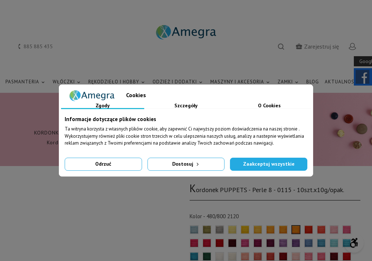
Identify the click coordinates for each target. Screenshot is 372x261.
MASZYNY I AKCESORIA (241, 82)
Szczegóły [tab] (186, 106)
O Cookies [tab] (269, 106)
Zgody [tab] (103, 106)
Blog (312, 82)
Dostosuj (186, 164)
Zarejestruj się (317, 46)
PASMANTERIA (26, 82)
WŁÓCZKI (67, 82)
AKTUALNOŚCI (346, 82)
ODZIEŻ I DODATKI (179, 82)
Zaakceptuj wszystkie (269, 164)
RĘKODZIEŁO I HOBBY (117, 82)
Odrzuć (103, 164)
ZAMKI (289, 82)
